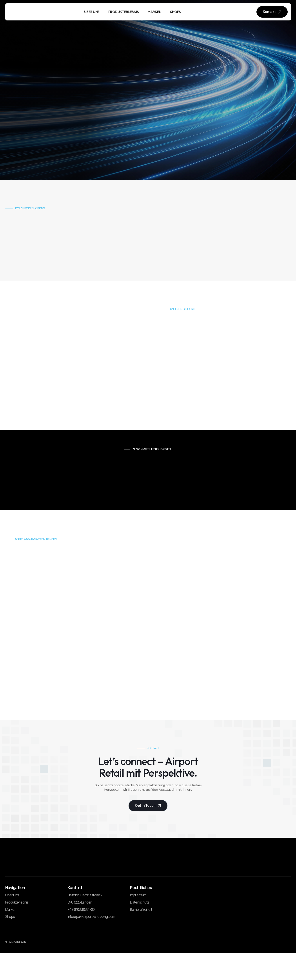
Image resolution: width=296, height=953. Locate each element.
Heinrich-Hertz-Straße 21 (86, 895)
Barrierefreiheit (141, 910)
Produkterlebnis (17, 902)
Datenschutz (139, 902)
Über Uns (12, 895)
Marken (10, 910)
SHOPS (175, 11)
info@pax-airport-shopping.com (91, 917)
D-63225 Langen (80, 902)
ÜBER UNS (92, 11)
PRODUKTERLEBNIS (123, 11)
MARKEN (154, 11)
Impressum (138, 895)
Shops (10, 917)
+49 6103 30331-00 (81, 910)
